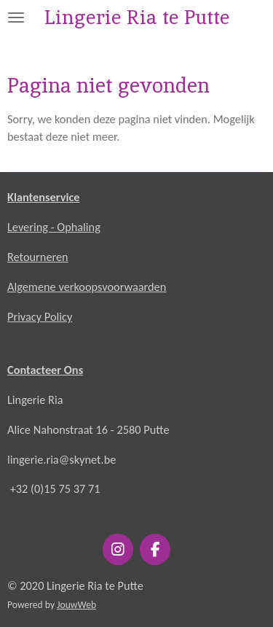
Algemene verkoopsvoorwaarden (86, 286)
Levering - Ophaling (53, 226)
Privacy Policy (39, 316)
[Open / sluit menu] (16, 17)
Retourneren (37, 256)
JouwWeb (76, 605)
